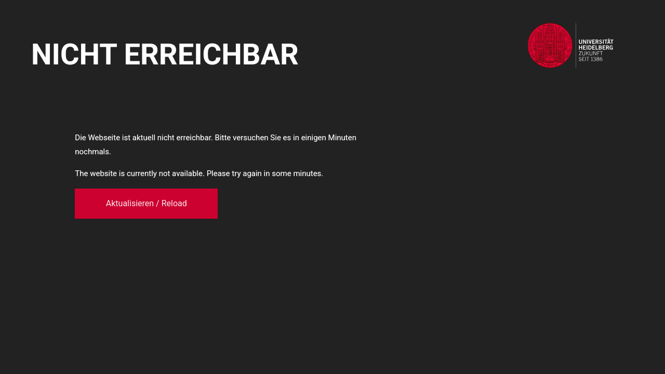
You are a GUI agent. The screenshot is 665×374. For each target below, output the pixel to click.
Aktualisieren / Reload (146, 203)
